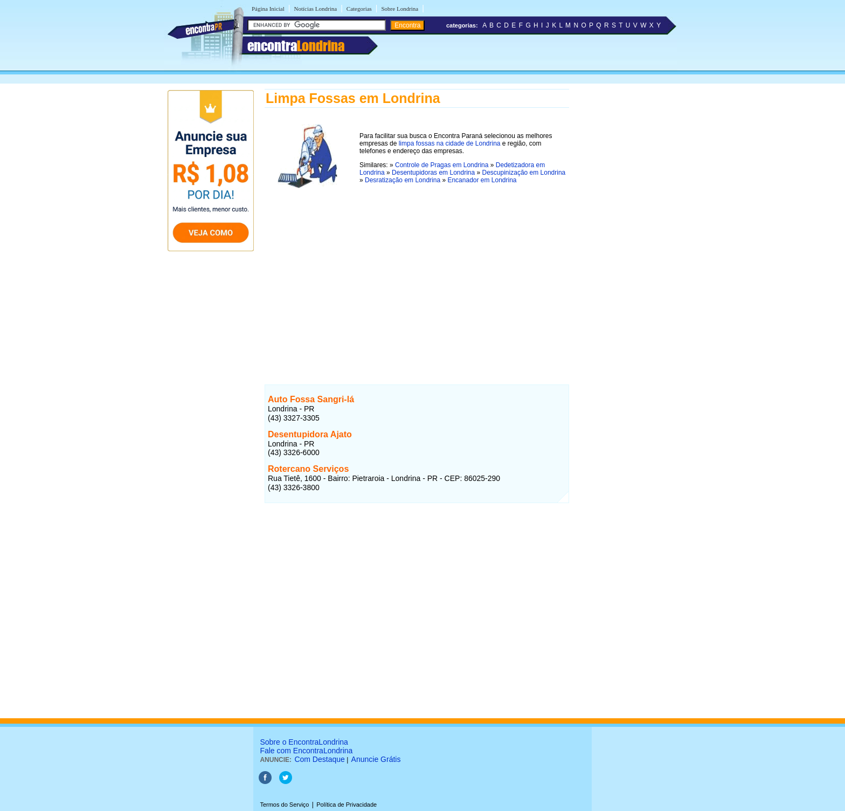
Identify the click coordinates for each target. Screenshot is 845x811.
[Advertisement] (417, 274)
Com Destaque (319, 759)
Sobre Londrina (400, 8)
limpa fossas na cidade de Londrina (450, 143)
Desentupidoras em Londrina (433, 172)
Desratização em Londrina (402, 180)
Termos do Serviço (284, 804)
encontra (295, 45)
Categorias (359, 8)
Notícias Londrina (315, 8)
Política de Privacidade (346, 804)
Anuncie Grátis (376, 759)
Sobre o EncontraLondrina (304, 742)
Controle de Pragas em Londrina (441, 165)
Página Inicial (268, 8)
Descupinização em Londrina (524, 172)
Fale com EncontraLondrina (306, 750)
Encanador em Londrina (481, 180)
